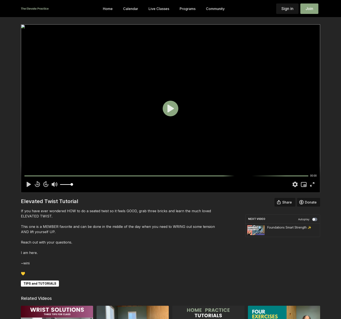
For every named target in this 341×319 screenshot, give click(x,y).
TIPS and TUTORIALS (39, 283)
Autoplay (307, 219)
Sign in (287, 8)
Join (309, 8)
